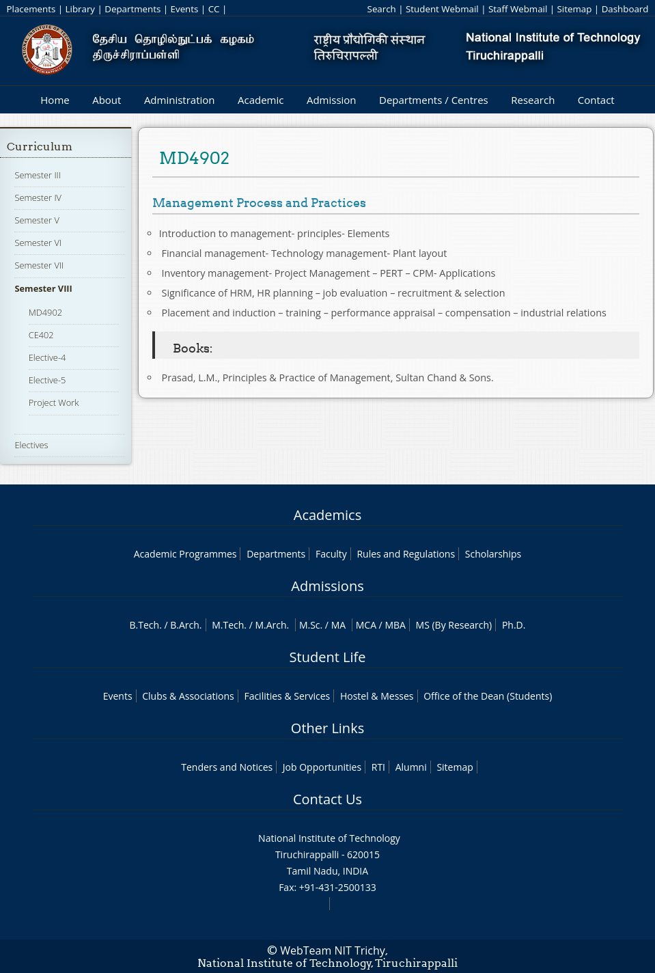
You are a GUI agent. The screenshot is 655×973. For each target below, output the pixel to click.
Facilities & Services (287, 695)
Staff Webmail (517, 9)
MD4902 (45, 312)
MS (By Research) (454, 624)
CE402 (41, 335)
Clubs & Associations (188, 695)
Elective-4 (47, 357)
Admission (332, 100)
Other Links (327, 728)
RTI (378, 766)
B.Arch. (185, 624)
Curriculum (39, 146)
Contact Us (327, 799)
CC (214, 9)
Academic (260, 100)
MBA (395, 624)
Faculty (331, 553)
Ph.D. (514, 624)
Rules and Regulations (406, 553)
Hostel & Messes (377, 695)
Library (80, 9)
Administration (179, 100)
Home (54, 100)
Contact (596, 100)
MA (338, 624)
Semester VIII (43, 288)
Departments (132, 9)
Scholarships (493, 553)
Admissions (327, 586)
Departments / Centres (433, 100)
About (106, 100)
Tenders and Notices (227, 766)
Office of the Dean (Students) (487, 695)
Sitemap (574, 9)
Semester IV (37, 197)
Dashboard (625, 9)
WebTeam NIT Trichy (332, 950)
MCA (366, 624)
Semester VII (39, 265)
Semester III (37, 175)
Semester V (36, 220)
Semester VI (37, 242)
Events (185, 9)
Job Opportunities (322, 766)
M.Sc (309, 624)
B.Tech (145, 624)
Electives (31, 445)
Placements (31, 9)
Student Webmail (442, 9)
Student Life (328, 657)
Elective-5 (47, 380)
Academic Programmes (185, 553)
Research (533, 100)
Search (381, 9)
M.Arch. (272, 624)
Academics (327, 515)
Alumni (411, 766)
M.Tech (228, 624)
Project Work (54, 402)
